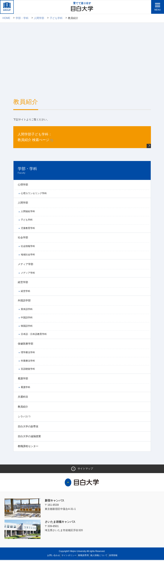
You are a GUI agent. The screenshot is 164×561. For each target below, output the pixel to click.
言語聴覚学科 (28, 369)
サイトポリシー (69, 556)
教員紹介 (23, 407)
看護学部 (23, 379)
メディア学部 (25, 265)
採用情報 (113, 556)
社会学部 (23, 238)
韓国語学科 (27, 326)
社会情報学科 (28, 247)
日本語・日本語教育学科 (34, 335)
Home (6, 18)
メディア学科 (28, 273)
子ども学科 (56, 18)
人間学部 (39, 18)
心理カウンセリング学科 (34, 194)
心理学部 (23, 185)
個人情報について (98, 556)
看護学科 (25, 388)
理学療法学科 (28, 353)
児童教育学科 (28, 229)
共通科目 (23, 397)
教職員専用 (83, 556)
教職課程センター (28, 447)
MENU (157, 10)
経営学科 (25, 292)
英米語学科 (27, 310)
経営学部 (23, 283)
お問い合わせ (53, 556)
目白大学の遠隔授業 (29, 437)
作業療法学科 (28, 361)
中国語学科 (27, 318)
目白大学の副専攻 (28, 427)
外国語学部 (24, 301)
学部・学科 (22, 18)
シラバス (23, 417)
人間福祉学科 (28, 212)
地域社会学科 (28, 255)
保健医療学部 (25, 344)
